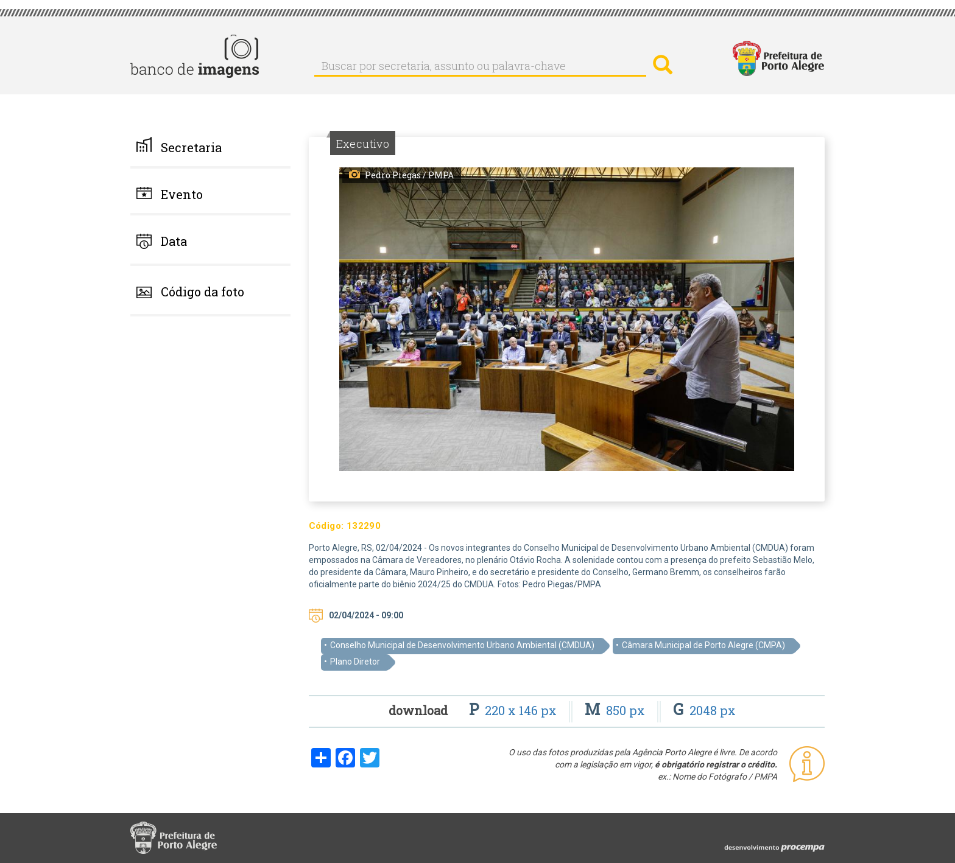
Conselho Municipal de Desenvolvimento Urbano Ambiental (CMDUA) (462, 645)
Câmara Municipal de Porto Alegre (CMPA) (703, 645)
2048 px (704, 710)
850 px (616, 710)
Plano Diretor (355, 661)
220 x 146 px (514, 710)
